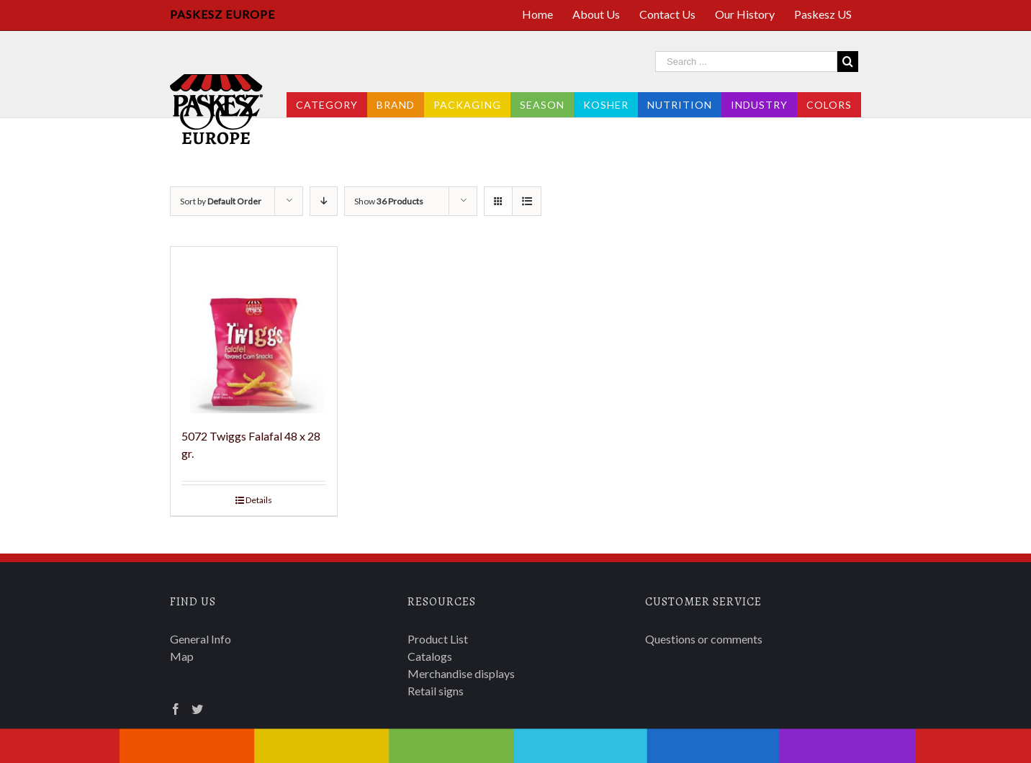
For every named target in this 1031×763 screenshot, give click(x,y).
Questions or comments (703, 639)
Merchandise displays (461, 673)
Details (259, 500)
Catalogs (430, 656)
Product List (438, 639)
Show (388, 201)
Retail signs (436, 690)
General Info (200, 639)
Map (182, 656)
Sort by (220, 201)
